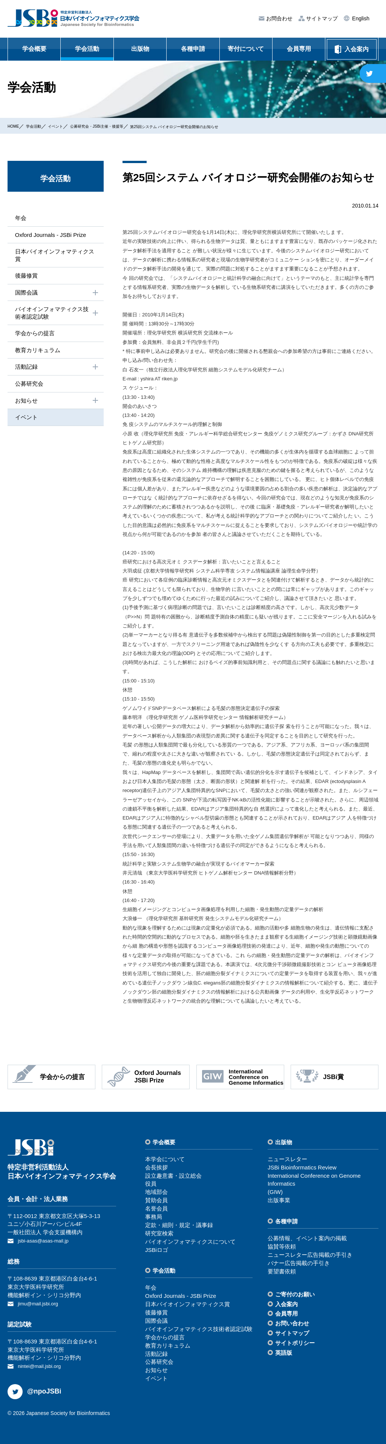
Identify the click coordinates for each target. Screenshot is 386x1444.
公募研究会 (28, 389)
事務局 (153, 1217)
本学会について (165, 1159)
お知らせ (56, 406)
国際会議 (56, 294)
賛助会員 (156, 1200)
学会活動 (87, 49)
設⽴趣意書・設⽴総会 (173, 1175)
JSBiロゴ (156, 1250)
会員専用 (299, 49)
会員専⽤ (286, 1313)
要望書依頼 (282, 1271)
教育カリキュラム (37, 354)
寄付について (246, 49)
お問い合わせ (292, 1323)
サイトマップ (321, 18)
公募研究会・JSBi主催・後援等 (123, 126)
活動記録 (56, 371)
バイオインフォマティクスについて (190, 1241)
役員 (150, 1183)
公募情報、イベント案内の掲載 (307, 1238)
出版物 (140, 49)
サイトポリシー (295, 1343)
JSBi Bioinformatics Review (302, 1167)
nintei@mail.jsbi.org (42, 1364)
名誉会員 (156, 1208)
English (360, 18)
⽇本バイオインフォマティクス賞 (55, 256)
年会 (19, 218)
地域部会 (156, 1192)
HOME (15, 126)
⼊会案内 (286, 1304)
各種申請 (193, 49)
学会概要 (34, 49)
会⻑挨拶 (156, 1167)
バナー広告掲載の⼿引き (299, 1263)
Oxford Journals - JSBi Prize (51, 235)
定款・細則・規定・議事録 (179, 1225)
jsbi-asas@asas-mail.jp (47, 1240)
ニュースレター (287, 1159)
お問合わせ (279, 18)
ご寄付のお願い (295, 1294)
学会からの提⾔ (34, 337)
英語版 (283, 1352)
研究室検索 (159, 1233)
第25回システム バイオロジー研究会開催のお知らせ (229, 126)
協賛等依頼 (282, 1246)
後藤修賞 (25, 277)
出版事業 (279, 1200)
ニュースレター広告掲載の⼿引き (310, 1255)
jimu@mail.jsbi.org (41, 1302)
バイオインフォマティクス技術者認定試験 (56, 316)
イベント (69, 126)
